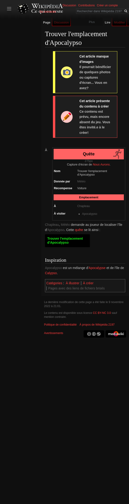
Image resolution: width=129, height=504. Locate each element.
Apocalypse (96, 268)
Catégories (54, 283)
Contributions (86, 5)
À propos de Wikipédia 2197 (96, 324)
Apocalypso (89, 213)
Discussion (69, 5)
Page (46, 22)
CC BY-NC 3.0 (102, 313)
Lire (108, 22)
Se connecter (48, 11)
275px (89, 161)
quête (79, 230)
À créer (88, 283)
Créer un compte (107, 5)
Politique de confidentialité (60, 324)
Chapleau (83, 206)
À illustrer (72, 283)
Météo (81, 181)
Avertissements (53, 333)
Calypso (51, 273)
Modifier (120, 22)
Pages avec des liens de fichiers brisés (76, 288)
